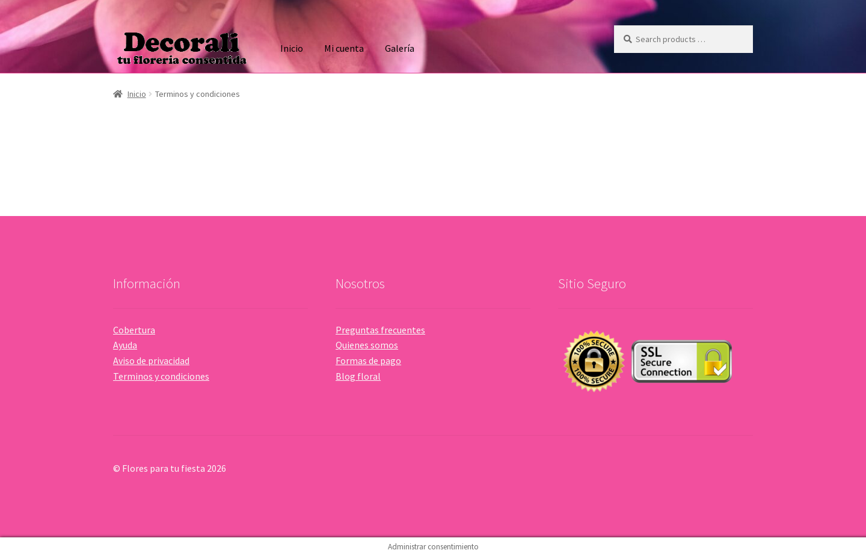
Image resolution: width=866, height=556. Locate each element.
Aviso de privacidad (151, 360)
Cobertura (134, 330)
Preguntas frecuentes (380, 330)
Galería (399, 48)
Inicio (291, 48)
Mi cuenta (344, 48)
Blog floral (358, 376)
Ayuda (125, 345)
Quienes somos (367, 345)
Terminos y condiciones (161, 376)
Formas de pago (368, 360)
